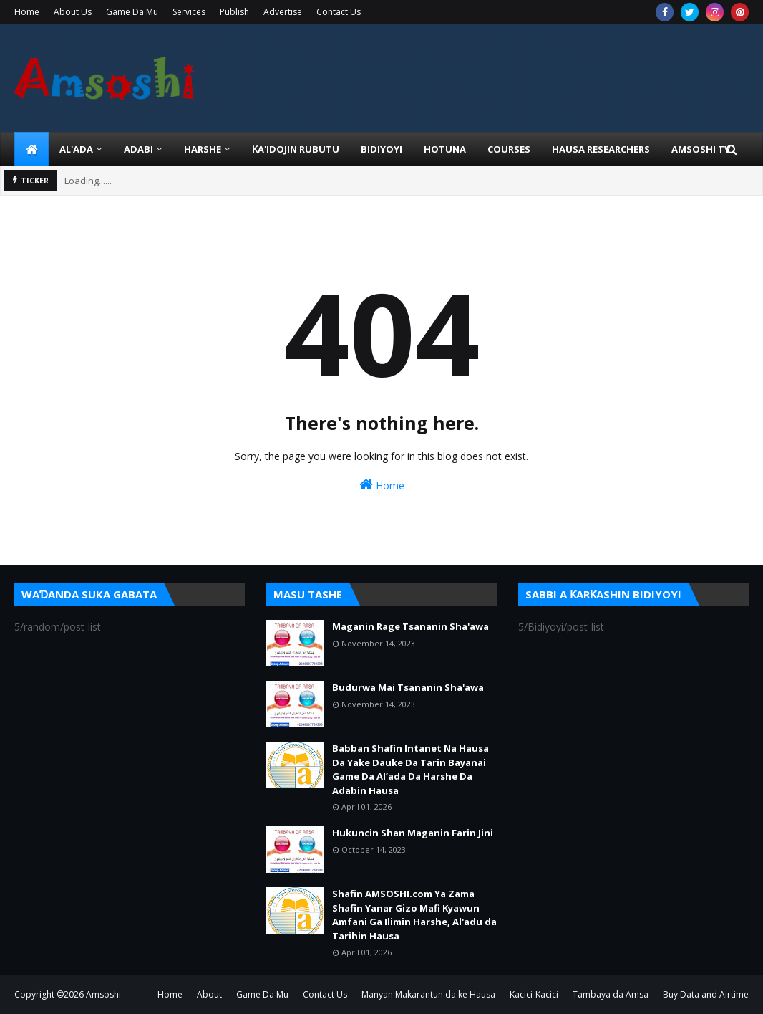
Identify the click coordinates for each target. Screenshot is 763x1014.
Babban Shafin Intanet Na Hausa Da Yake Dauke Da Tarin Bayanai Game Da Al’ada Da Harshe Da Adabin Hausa (410, 769)
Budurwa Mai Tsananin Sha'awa (408, 687)
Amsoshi (103, 994)
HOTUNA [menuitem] (445, 149)
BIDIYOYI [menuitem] (381, 149)
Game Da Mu (132, 12)
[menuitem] (31, 149)
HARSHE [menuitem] (202, 149)
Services (188, 12)
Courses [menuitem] (508, 149)
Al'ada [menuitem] (76, 149)
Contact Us (338, 12)
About (209, 994)
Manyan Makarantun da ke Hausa (428, 994)
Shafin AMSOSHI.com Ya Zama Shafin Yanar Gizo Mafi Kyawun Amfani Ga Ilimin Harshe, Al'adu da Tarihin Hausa (414, 914)
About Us (73, 12)
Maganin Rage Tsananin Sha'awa (410, 626)
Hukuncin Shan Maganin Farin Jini (412, 832)
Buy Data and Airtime (706, 994)
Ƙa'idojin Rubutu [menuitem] (295, 149)
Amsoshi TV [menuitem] (700, 149)
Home (26, 12)
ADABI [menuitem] (138, 149)
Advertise (282, 12)
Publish (234, 12)
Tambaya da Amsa (610, 994)
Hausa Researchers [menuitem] (601, 149)
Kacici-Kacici (534, 994)
